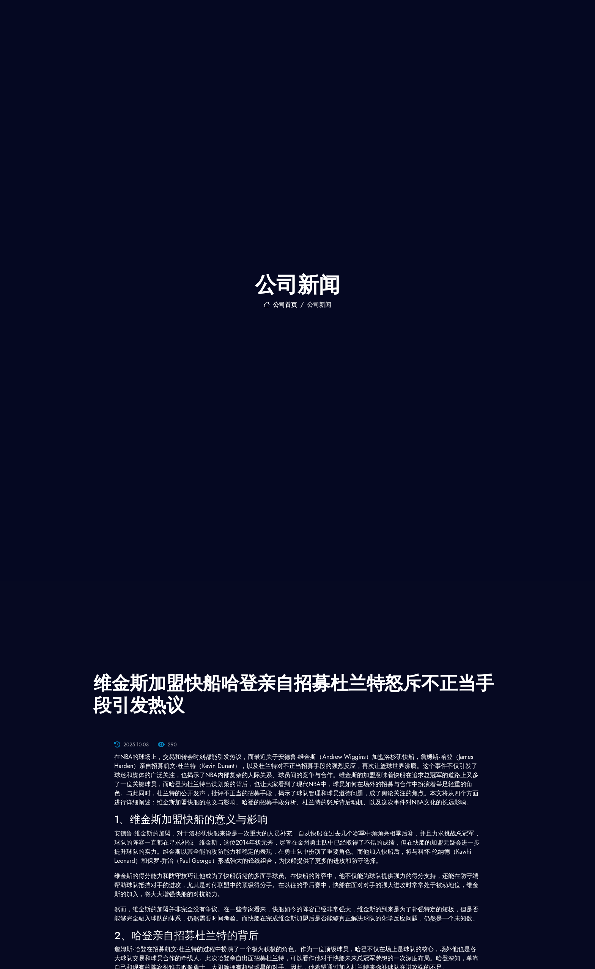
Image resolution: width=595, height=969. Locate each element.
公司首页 (280, 304)
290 (167, 744)
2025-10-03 (131, 744)
